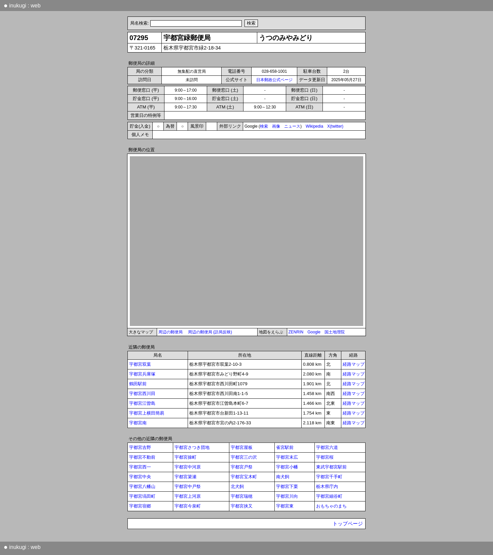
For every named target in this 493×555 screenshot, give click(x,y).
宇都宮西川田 (142, 393)
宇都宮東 (285, 506)
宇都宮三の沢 (244, 457)
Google (313, 332)
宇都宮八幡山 (142, 486)
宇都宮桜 (325, 457)
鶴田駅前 (138, 383)
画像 (276, 126)
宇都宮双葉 (140, 364)
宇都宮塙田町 (142, 496)
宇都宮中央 (140, 476)
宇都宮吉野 (140, 447)
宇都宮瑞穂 (242, 496)
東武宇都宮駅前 (331, 466)
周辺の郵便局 (170, 332)
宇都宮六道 (327, 447)
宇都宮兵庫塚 (142, 374)
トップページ (348, 523)
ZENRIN (296, 332)
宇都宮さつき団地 (192, 447)
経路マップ (354, 364)
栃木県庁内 (327, 486)
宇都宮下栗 (287, 486)
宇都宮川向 (287, 496)
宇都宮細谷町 (329, 496)
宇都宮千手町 (329, 476)
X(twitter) (335, 126)
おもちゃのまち (331, 506)
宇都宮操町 (185, 457)
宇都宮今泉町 (188, 506)
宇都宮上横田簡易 (146, 413)
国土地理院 (335, 332)
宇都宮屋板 (242, 447)
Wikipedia (314, 126)
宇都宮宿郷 (140, 506)
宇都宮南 (138, 422)
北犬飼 (237, 486)
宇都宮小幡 (287, 466)
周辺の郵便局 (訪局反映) (210, 332)
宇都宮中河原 (188, 466)
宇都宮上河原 (188, 496)
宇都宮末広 (287, 457)
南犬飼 (282, 476)
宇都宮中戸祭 (188, 486)
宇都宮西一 (140, 466)
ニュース (292, 126)
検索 (264, 126)
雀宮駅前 (285, 447)
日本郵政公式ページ (274, 79)
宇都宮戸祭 (242, 466)
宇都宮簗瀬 (185, 476)
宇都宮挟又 (242, 506)
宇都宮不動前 (142, 457)
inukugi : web (22, 5)
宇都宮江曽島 (142, 403)
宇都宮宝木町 (244, 476)
